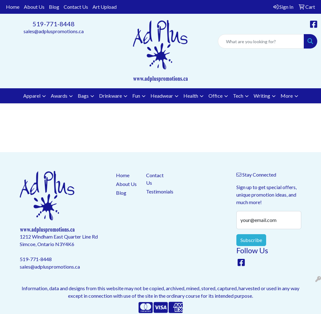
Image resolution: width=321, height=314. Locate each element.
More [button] (287, 96)
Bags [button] (83, 96)
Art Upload (104, 7)
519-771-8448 (54, 24)
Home (12, 7)
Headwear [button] (161, 96)
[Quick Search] (261, 41)
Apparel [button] (31, 96)
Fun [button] (136, 96)
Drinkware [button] (110, 96)
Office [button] (215, 96)
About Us (34, 7)
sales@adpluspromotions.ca (54, 31)
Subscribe (251, 240)
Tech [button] (238, 96)
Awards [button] (59, 96)
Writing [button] (262, 96)
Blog (54, 7)
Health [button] (190, 96)
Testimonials (157, 191)
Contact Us (76, 7)
